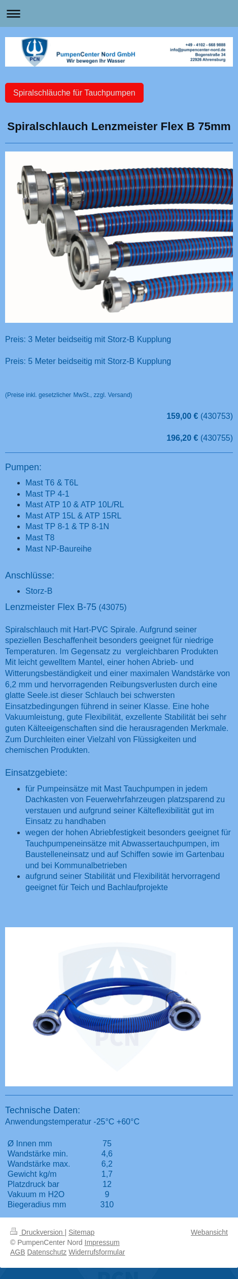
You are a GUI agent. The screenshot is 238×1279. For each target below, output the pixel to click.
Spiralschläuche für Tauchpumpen (74, 92)
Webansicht (209, 1232)
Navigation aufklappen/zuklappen (119, 13)
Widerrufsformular (97, 1252)
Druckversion (37, 1232)
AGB (17, 1252)
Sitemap (81, 1232)
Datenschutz (46, 1252)
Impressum (102, 1242)
